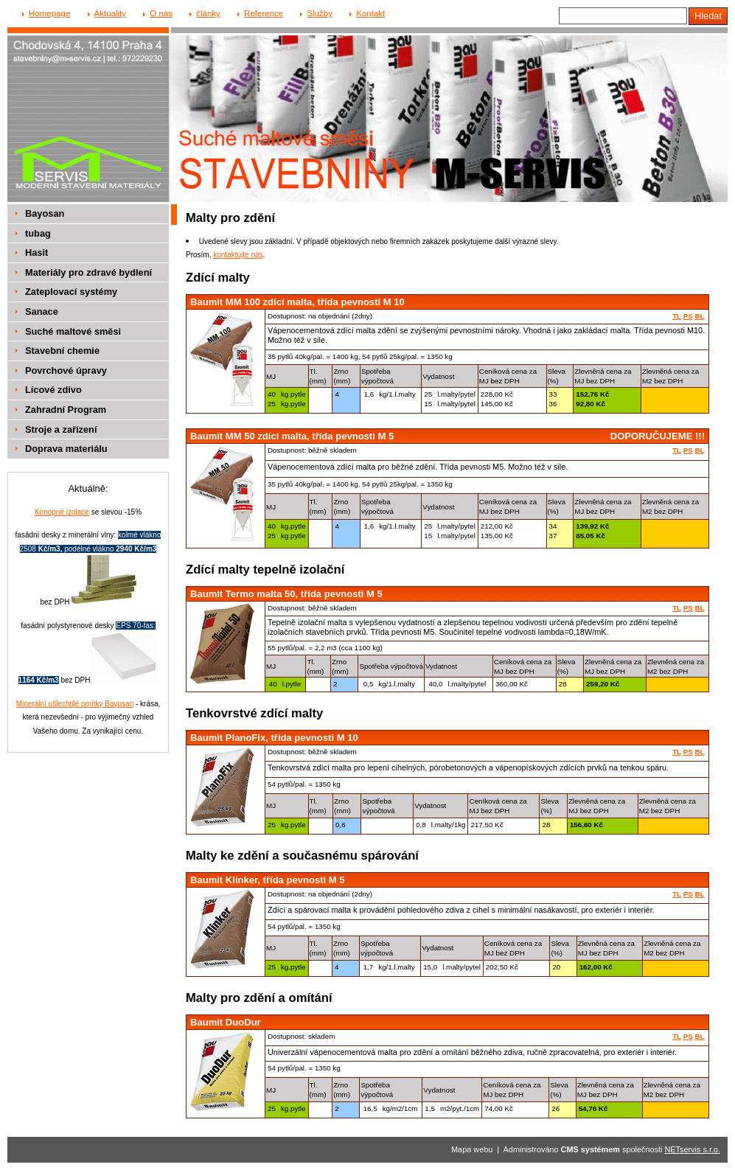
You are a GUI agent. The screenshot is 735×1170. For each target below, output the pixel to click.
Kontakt (370, 13)
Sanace (41, 311)
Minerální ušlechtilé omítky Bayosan (75, 704)
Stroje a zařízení (61, 429)
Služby (319, 13)
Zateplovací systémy (71, 291)
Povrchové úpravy (66, 370)
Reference (263, 13)
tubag (38, 233)
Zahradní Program (65, 409)
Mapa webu (471, 1149)
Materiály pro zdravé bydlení (88, 272)
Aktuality (110, 13)
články (208, 13)
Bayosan (44, 213)
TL (676, 316)
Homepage (49, 13)
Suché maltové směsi (73, 331)
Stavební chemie (62, 350)
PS (688, 316)
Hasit (36, 252)
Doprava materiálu (66, 448)
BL (699, 316)
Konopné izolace (62, 512)
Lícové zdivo (53, 389)
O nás (161, 13)
